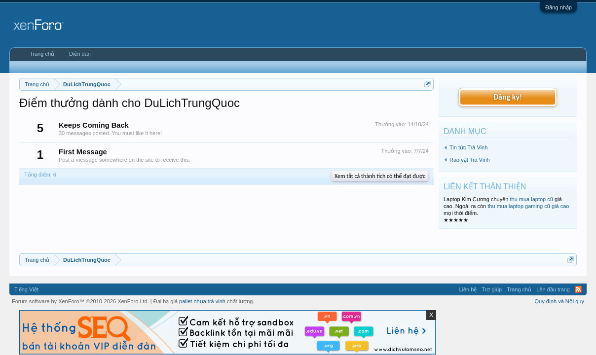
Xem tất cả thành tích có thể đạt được (380, 176)
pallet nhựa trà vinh (202, 301)
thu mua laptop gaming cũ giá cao (528, 206)
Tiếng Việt (26, 289)
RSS (578, 289)
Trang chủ (42, 54)
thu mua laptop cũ (531, 199)
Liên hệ (468, 289)
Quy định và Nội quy (560, 301)
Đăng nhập (558, 7)
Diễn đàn (80, 54)
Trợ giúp (492, 289)
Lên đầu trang (553, 289)
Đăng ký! (507, 97)
